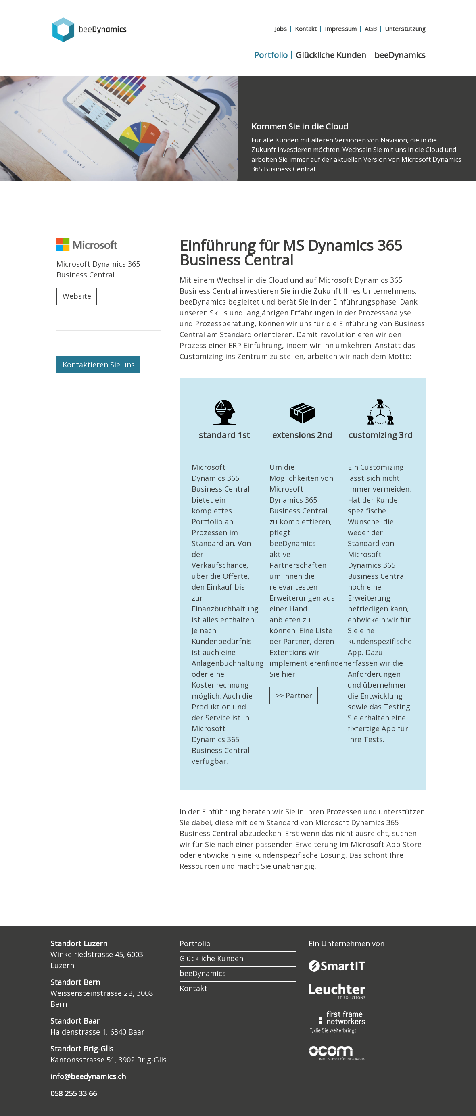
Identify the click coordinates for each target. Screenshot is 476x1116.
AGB (371, 29)
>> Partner (294, 695)
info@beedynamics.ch (88, 1076)
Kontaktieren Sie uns (99, 364)
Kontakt (306, 29)
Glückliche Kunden (331, 54)
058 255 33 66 (73, 1093)
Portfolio (271, 54)
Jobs (281, 29)
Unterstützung (405, 29)
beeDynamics (400, 54)
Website (77, 296)
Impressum (341, 29)
